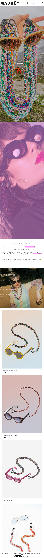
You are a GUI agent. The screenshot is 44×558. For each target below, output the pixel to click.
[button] (42, 3)
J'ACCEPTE (18, 556)
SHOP (4, 373)
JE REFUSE (26, 556)
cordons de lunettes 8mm (10, 436)
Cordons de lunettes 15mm (10, 371)
